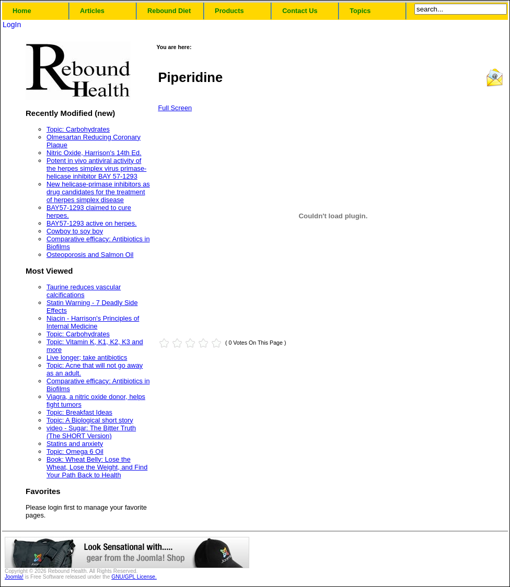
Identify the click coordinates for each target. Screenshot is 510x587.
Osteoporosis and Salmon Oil (90, 255)
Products (229, 11)
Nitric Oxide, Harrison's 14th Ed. (94, 153)
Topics (360, 11)
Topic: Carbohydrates (78, 129)
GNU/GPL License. (134, 577)
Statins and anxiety (75, 444)
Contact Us (300, 11)
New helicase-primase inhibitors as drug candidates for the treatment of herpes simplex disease (98, 192)
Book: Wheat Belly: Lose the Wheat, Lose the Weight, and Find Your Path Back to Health (97, 467)
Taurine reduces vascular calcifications (84, 291)
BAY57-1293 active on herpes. (92, 223)
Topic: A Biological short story (90, 420)
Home (22, 11)
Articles (92, 11)
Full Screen (175, 108)
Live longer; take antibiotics (87, 357)
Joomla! (14, 577)
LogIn (12, 24)
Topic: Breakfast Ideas (79, 412)
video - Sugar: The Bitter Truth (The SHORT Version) (91, 432)
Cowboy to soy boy (75, 231)
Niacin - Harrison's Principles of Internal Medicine (93, 322)
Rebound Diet (169, 11)
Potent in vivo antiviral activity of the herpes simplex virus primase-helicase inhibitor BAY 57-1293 (96, 168)
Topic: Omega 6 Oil (75, 451)
